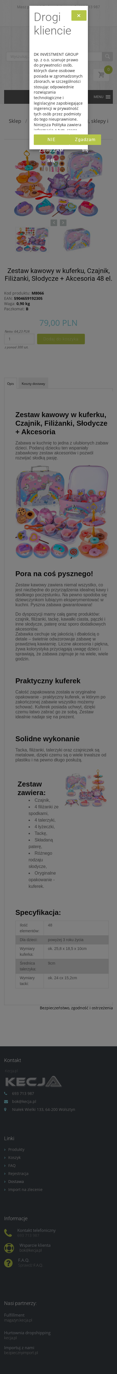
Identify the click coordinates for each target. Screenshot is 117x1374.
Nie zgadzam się (51, 141)
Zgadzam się (85, 141)
